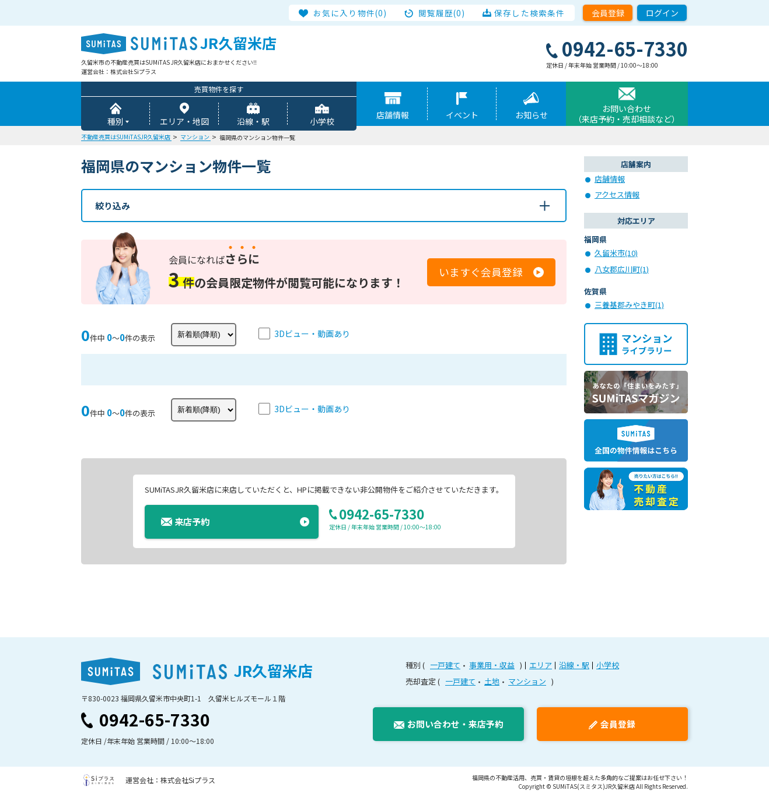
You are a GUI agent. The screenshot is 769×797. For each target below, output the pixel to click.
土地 (491, 681)
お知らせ (531, 115)
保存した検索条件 (529, 13)
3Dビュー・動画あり (312, 333)
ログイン (662, 13)
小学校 (322, 121)
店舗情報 (392, 115)
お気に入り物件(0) (350, 13)
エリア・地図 (184, 121)
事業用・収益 (492, 664)
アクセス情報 (617, 194)
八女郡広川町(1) (622, 269)
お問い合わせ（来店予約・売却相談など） (627, 114)
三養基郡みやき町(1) (629, 304)
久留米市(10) (616, 252)
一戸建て (445, 664)
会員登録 (608, 13)
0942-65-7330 (154, 719)
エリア (540, 664)
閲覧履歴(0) (442, 13)
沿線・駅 (253, 121)
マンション (527, 681)
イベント (462, 115)
